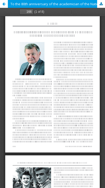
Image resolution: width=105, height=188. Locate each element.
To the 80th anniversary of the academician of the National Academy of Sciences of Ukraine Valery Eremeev (57, 4)
